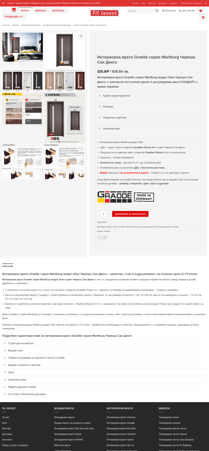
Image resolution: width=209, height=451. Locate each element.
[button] (206, 3)
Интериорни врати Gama (120, 439)
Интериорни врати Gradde (57, 25)
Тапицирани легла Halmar (173, 434)
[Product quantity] (103, 214)
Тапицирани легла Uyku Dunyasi (176, 439)
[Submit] (156, 10)
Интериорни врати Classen (121, 417)
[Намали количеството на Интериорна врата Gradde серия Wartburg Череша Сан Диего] (99, 214)
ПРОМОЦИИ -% (14, 16)
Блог (143, 3)
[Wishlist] (201, 10)
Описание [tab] (7, 266)
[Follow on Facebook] (3, 3)
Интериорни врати (30, 25)
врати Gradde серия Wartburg (90, 25)
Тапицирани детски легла (172, 428)
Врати (26, 10)
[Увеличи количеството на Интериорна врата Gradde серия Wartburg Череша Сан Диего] (108, 214)
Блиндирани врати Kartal (67, 434)
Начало (6, 25)
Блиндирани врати (64, 417)
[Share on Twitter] (105, 237)
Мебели (41, 10)
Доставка (163, 3)
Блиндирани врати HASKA (68, 439)
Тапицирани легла (169, 417)
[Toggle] (100, 96)
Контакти (174, 3)
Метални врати (62, 445)
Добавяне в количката (130, 214)
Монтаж (152, 3)
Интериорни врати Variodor (121, 434)
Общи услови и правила (191, 3)
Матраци (59, 10)
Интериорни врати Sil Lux (120, 445)
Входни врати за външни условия (72, 423)
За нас (135, 3)
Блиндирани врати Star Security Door (74, 428)
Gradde (107, 231)
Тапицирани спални (169, 423)
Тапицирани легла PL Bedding (175, 445)
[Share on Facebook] (99, 237)
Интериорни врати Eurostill (121, 428)
